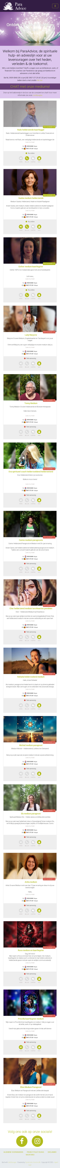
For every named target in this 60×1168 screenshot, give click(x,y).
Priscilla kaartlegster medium (31, 1019)
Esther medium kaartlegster (31, 266)
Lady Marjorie (31, 335)
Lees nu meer (30, 142)
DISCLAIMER (52, 1152)
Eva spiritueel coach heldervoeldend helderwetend (31, 471)
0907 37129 (29, 148)
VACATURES (30, 1155)
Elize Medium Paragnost (30, 1087)
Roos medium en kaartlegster (31, 950)
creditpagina (37, 95)
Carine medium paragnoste (31, 540)
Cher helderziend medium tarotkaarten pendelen (30, 608)
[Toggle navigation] (55, 6)
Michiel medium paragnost (30, 745)
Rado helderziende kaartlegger (30, 130)
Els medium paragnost (31, 813)
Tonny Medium (30, 403)
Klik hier (40, 80)
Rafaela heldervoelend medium (30, 677)
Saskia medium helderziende (30, 198)
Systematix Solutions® (32, 1162)
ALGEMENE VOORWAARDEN (13, 1152)
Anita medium (31, 882)
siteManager (12, 1162)
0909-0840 (30, 146)
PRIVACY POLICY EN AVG (35, 1152)
